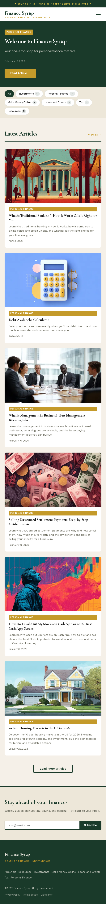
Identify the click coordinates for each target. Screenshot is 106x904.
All (9, 93)
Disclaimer (47, 894)
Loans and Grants (58, 102)
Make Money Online (22, 102)
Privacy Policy (12, 894)
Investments (29, 94)
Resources (17, 111)
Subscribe (90, 825)
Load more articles (53, 768)
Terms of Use (30, 894)
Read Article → (20, 73)
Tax (84, 102)
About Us (10, 871)
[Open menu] (98, 14)
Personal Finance (61, 94)
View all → (94, 134)
